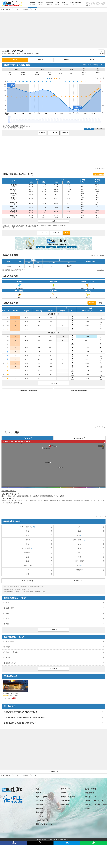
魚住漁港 (53, 501)
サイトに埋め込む (99, 174)
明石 (79, 544)
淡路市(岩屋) (27, 552)
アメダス (39, 817)
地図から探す (79, 581)
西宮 (27, 535)
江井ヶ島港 (61, 501)
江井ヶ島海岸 (34, 496)
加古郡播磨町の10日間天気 (27, 390)
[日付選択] (54, 133)
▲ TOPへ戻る (53, 771)
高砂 (27, 544)
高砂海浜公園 (78, 501)
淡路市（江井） (27, 565)
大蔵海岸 (69, 501)
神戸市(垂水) (26, 548)
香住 (27, 531)
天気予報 (49, 4)
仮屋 (27, 557)
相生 (79, 552)
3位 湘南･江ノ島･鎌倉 (11, 652)
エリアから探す (28, 581)
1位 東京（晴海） (9, 641)
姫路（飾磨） (78, 540)
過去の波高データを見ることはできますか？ (20, 723)
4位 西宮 (6, 618)
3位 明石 (6, 613)
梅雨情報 (39, 809)
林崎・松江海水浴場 (8, 496)
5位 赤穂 (6, 624)
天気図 (40, 60)
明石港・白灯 (19, 501)
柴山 (79, 527)
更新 (66, 232)
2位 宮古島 (6, 647)
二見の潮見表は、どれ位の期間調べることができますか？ (24, 717)
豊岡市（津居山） (26, 527)
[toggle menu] (103, 2)
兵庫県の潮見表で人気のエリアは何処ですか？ (20, 712)
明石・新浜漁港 (31, 501)
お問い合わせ (75, 4)
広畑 (79, 548)
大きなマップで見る (8, 491)
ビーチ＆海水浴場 (68, 797)
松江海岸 (9, 503)
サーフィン (66, 4)
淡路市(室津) (79, 561)
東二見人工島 (95, 501)
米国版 (88, 809)
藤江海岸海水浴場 (46, 496)
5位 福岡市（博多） (10, 663)
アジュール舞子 (59, 496)
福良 (27, 574)
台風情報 (39, 805)
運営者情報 (89, 793)
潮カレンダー (41, 797)
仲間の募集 (65, 805)
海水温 (92, 60)
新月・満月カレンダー (45, 824)
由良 (27, 570)
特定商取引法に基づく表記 (96, 805)
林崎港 (86, 501)
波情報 (41, 4)
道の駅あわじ (17, 503)
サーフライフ (5, 775)
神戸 (78, 535)
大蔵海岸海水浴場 (22, 496)
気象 (58, 4)
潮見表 (32, 4)
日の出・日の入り (43, 820)
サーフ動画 (65, 801)
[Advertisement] (53, 30)
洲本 (78, 565)
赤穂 (79, 557)
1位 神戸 (6, 602)
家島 (27, 561)
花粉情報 (39, 812)
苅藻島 (27, 540)
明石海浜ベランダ (7, 501)
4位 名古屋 (6, 657)
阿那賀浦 (79, 570)
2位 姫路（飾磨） (9, 608)
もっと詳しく (100, 270)
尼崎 (79, 531)
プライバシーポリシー (94, 801)
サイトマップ (90, 797)
